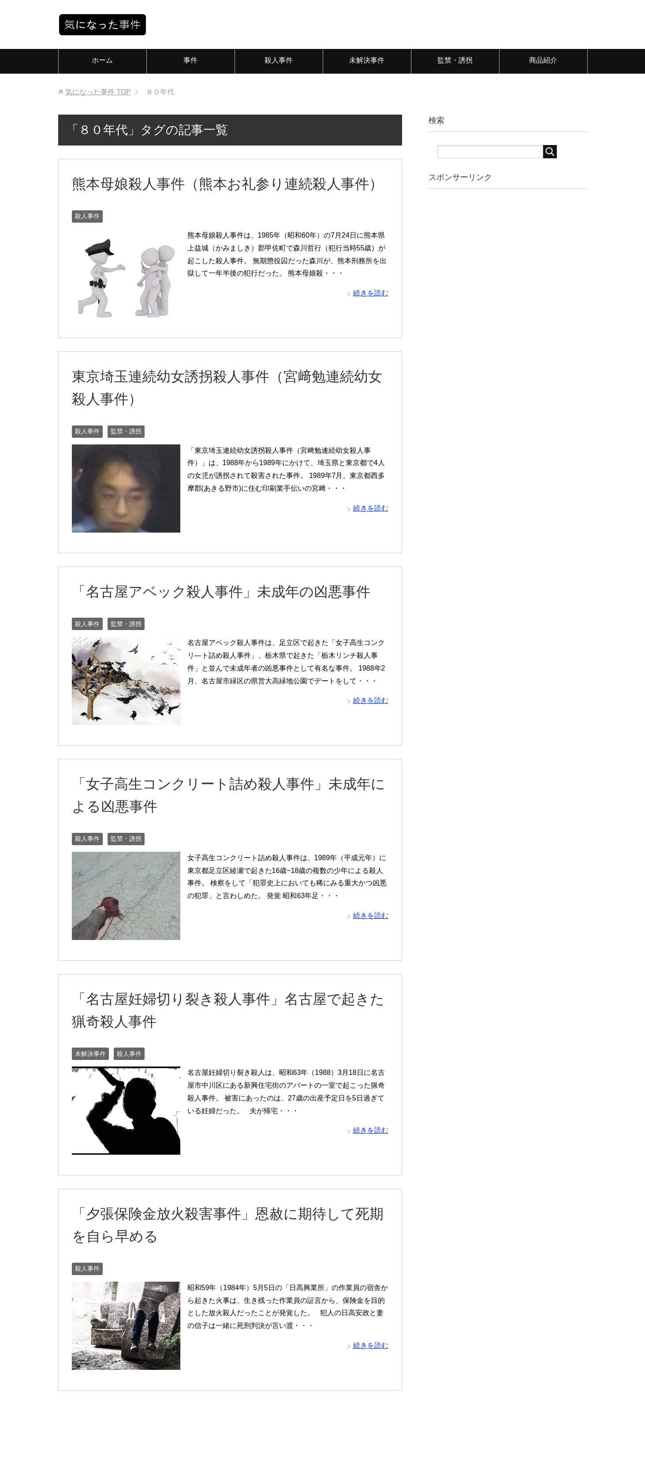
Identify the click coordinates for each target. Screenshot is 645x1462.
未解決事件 (366, 60)
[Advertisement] (503, 334)
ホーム (102, 60)
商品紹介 (543, 60)
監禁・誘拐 (455, 60)
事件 (190, 60)
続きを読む (370, 315)
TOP (98, 92)
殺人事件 (279, 60)
